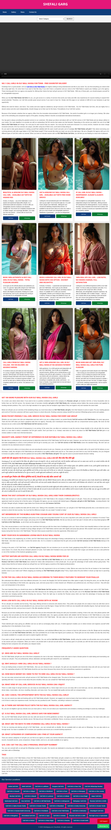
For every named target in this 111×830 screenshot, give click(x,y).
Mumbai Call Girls (15, 796)
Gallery (13, 12)
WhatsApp (27, 218)
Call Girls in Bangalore (11, 815)
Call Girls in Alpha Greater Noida (16, 806)
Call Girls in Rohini (28, 820)
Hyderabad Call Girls (11, 801)
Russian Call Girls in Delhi (98, 801)
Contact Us (32, 12)
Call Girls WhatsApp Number (94, 786)
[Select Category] (50, 19)
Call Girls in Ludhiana (41, 786)
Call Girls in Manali (30, 796)
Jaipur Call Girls (96, 796)
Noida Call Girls (13, 786)
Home (5, 12)
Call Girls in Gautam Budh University (19, 810)
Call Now (10, 218)
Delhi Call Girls (26, 786)
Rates (23, 12)
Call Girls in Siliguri (29, 791)
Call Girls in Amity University (76, 806)
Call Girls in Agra (44, 815)
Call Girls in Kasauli (13, 791)
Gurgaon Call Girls (58, 786)
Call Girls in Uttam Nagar (46, 820)
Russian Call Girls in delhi (77, 815)
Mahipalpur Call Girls (79, 801)
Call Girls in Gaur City (74, 786)
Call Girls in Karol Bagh (80, 796)
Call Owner (47, 216)
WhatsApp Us (103, 826)
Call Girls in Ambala (59, 815)
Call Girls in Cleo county (96, 791)
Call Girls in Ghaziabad (57, 806)
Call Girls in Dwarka (63, 820)
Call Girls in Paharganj (78, 791)
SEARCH (69, 19)
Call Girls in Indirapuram (61, 801)
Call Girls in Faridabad (41, 810)
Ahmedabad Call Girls (28, 815)
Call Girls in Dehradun (79, 810)
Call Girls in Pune (62, 791)
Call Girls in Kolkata (63, 796)
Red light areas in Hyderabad (98, 815)
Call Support (104, 821)
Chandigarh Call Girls (96, 810)
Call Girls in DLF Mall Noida (36, 86)
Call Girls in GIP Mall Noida (42, 801)
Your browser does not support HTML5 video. (55, 50)
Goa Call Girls (25, 801)
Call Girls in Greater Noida (38, 806)
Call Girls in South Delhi (80, 820)
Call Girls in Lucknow (46, 796)
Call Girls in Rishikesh (46, 791)
